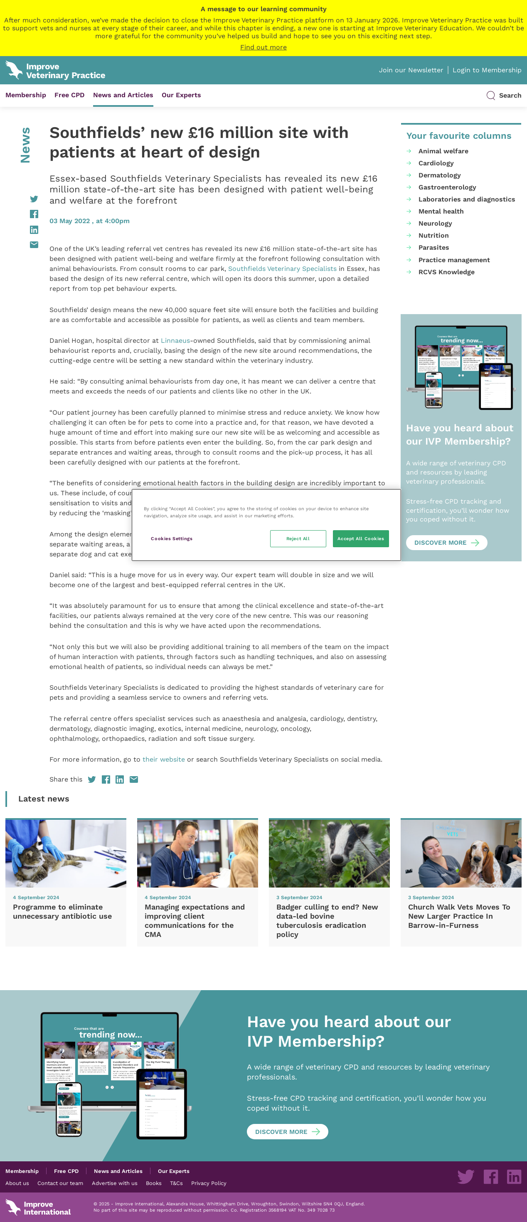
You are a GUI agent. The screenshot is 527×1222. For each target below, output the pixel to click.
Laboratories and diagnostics (467, 199)
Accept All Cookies (360, 538)
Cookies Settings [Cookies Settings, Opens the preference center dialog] (171, 538)
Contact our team (60, 1183)
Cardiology (436, 163)
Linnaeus (175, 340)
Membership (25, 95)
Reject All (298, 538)
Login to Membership (487, 70)
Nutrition (434, 235)
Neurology (435, 223)
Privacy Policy (209, 1183)
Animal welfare (443, 151)
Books (154, 1183)
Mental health (441, 211)
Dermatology (440, 175)
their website (164, 759)
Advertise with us (115, 1183)
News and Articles (123, 95)
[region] (266, 525)
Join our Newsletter (411, 70)
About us (17, 1183)
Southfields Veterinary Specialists (282, 269)
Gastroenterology (447, 187)
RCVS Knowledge (447, 272)
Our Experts (181, 95)
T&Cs (176, 1183)
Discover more (440, 542)
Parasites (434, 247)
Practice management (454, 260)
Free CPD (69, 95)
